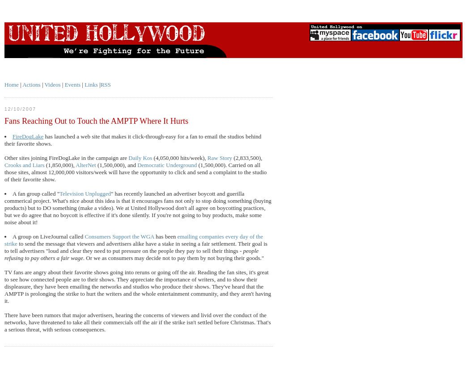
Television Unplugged (85, 193)
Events (73, 84)
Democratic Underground (167, 165)
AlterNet (86, 165)
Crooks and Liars (24, 165)
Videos (53, 84)
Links (91, 84)
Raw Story (220, 158)
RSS (106, 84)
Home (11, 84)
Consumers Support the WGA (119, 236)
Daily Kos (140, 158)
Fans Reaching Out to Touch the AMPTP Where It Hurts (96, 121)
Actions (31, 84)
